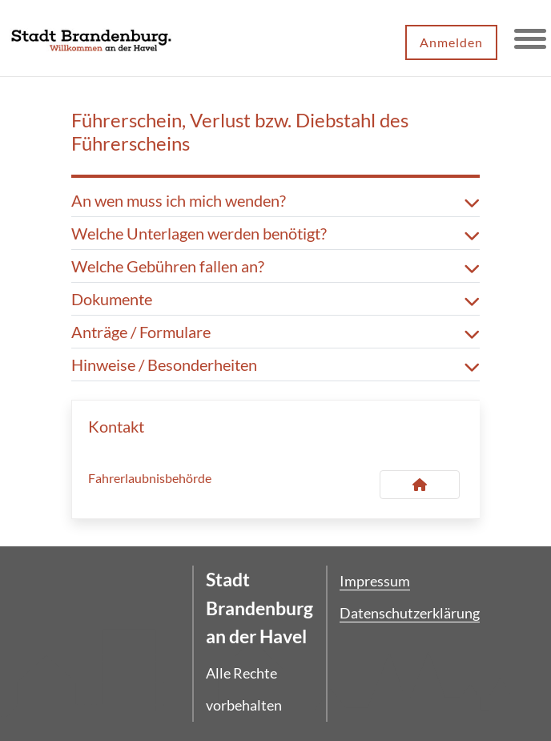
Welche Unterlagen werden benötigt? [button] (275, 233)
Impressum (375, 581)
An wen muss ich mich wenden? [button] (275, 200)
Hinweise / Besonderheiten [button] (275, 364)
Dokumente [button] (275, 298)
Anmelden (451, 42)
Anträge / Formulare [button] (275, 331)
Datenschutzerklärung (410, 613)
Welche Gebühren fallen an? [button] (275, 266)
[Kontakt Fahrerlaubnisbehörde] (420, 484)
